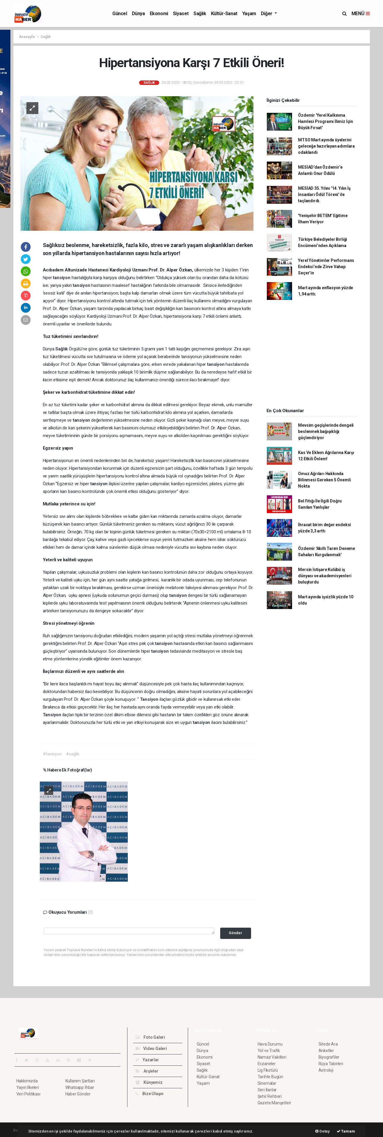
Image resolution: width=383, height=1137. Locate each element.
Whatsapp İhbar (79, 1087)
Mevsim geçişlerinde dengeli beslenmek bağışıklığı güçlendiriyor (326, 431)
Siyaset (181, 13)
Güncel (119, 13)
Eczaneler (267, 1063)
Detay (322, 1131)
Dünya (138, 13)
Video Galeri (151, 1048)
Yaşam (249, 13)
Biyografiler (329, 1057)
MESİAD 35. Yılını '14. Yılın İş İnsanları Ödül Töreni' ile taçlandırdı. (324, 194)
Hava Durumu (270, 1044)
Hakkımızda (27, 1081)
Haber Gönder (78, 1094)
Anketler (326, 1050)
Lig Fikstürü (268, 1070)
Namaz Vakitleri (272, 1057)
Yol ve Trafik (269, 1050)
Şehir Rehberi (270, 1096)
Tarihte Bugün (270, 1076)
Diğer (267, 13)
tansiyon (62, 277)
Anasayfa (27, 36)
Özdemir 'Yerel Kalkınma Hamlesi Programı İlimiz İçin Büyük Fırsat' (325, 121)
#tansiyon (52, 754)
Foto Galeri (150, 1037)
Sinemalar (267, 1083)
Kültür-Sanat (224, 13)
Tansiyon (150, 699)
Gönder (235, 933)
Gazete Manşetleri (274, 1102)
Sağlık (199, 13)
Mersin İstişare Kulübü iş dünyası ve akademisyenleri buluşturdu (324, 575)
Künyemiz (149, 1082)
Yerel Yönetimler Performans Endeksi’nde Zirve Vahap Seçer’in (326, 266)
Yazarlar (147, 1059)
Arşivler (146, 1071)
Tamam (346, 1131)
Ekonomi (159, 13)
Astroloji (326, 1070)
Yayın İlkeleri (27, 1087)
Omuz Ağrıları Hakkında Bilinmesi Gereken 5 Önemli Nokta (324, 479)
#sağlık (72, 754)
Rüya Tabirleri (331, 1063)
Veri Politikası (28, 1094)
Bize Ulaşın (149, 1093)
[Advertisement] (311, 355)
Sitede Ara (328, 1044)
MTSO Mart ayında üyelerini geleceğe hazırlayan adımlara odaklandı (326, 146)
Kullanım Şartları (80, 1081)
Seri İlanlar (267, 1089)
